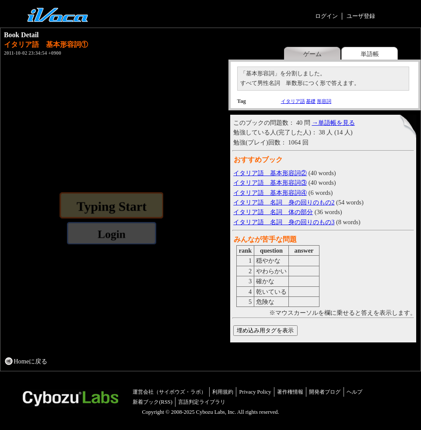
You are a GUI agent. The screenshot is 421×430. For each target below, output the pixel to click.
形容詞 (324, 101)
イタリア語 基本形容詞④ (270, 192)
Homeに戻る (30, 361)
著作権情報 (290, 392)
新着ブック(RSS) (152, 402)
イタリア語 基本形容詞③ (270, 182)
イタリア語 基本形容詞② (270, 172)
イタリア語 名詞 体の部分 (273, 211)
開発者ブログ (324, 392)
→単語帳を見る (333, 122)
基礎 (311, 101)
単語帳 (370, 53)
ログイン (326, 16)
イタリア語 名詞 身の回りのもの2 (283, 202)
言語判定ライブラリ (201, 402)
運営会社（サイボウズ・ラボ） (169, 392)
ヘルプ (354, 392)
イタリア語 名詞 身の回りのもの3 (283, 222)
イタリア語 (293, 101)
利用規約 (222, 392)
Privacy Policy (255, 392)
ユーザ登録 (361, 16)
